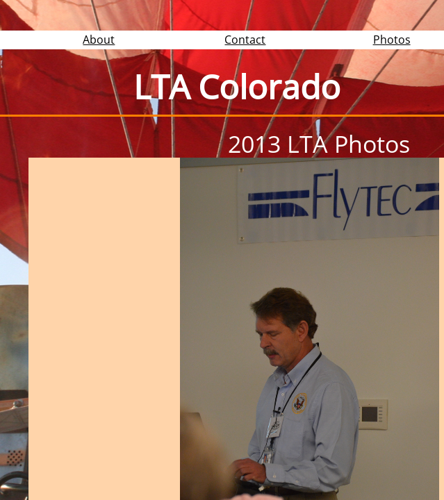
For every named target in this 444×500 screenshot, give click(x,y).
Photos (392, 39)
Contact (244, 39)
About (99, 39)
